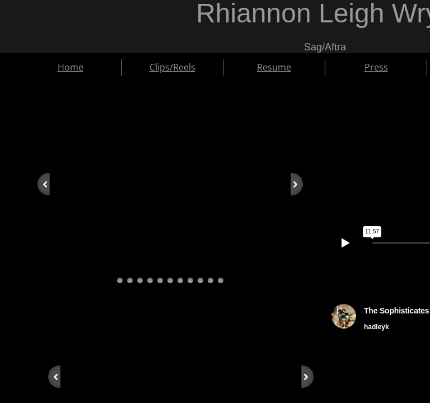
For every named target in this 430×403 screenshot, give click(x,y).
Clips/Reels (172, 67)
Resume (274, 67)
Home (70, 67)
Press (376, 67)
